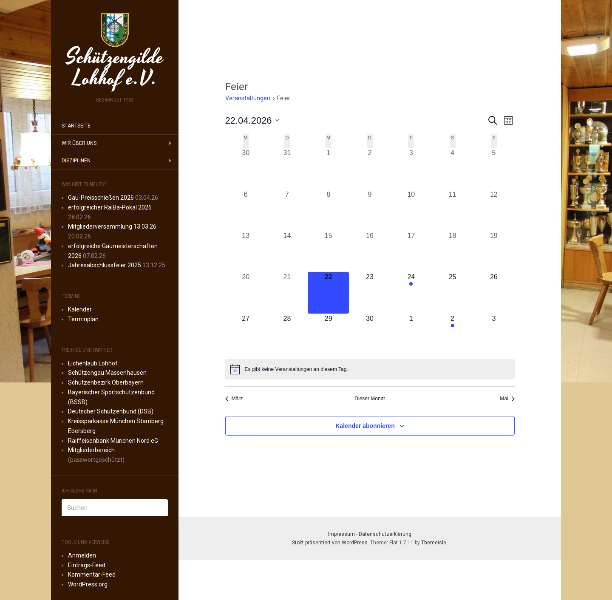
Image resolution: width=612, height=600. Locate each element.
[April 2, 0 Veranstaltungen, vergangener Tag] (369, 168)
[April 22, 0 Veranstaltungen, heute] (328, 292)
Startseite (76, 126)
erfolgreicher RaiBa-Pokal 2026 (110, 207)
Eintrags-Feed (86, 565)
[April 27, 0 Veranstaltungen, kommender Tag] (245, 334)
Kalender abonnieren (364, 425)
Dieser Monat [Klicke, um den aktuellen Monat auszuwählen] (369, 399)
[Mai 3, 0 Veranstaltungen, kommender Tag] (493, 334)
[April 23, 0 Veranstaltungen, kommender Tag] (369, 292)
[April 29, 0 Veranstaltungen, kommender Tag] (328, 334)
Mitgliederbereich (91, 450)
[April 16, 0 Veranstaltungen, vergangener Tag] (369, 251)
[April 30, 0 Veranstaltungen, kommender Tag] (369, 334)
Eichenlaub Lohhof (93, 363)
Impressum (341, 534)
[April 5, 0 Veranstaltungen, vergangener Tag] (493, 168)
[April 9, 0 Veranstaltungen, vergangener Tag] (369, 210)
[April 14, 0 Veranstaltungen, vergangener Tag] (287, 251)
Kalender (80, 309)
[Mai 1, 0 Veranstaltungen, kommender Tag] (411, 334)
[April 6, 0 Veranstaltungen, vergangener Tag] (245, 210)
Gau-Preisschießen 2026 (101, 197)
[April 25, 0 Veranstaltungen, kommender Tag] (452, 292)
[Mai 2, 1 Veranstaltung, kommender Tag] (452, 334)
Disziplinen (76, 161)
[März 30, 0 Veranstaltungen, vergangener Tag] (245, 168)
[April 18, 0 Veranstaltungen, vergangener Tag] (452, 251)
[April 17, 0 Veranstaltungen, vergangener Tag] (411, 251)
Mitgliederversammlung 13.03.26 (112, 226)
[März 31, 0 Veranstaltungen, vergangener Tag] (287, 168)
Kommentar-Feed (92, 574)
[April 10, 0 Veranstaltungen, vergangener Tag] (411, 210)
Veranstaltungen (247, 98)
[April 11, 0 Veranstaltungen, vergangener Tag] (452, 210)
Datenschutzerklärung (385, 534)
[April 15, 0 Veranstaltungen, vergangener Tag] (328, 251)
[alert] (370, 369)
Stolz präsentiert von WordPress (330, 543)
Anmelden (82, 555)
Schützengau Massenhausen (107, 372)
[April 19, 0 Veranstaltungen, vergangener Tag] (493, 251)
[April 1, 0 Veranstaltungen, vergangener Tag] (328, 168)
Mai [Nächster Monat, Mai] (507, 399)
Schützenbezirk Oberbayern (106, 382)
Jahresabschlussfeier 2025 (104, 265)
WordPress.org (88, 584)
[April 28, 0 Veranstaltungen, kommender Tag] (287, 334)
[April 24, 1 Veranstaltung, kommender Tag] (411, 292)
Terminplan (83, 319)
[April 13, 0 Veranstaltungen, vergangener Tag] (245, 251)
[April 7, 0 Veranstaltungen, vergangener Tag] (287, 210)
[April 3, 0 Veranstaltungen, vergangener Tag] (411, 168)
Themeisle (433, 543)
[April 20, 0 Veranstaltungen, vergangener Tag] (245, 292)
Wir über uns (79, 143)
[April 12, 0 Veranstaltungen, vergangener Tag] (493, 210)
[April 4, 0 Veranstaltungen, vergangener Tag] (452, 168)
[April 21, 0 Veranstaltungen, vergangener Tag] (287, 292)
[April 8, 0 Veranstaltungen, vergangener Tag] (328, 210)
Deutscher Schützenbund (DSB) (110, 411)
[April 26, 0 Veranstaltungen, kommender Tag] (493, 292)
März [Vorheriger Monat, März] (234, 399)
